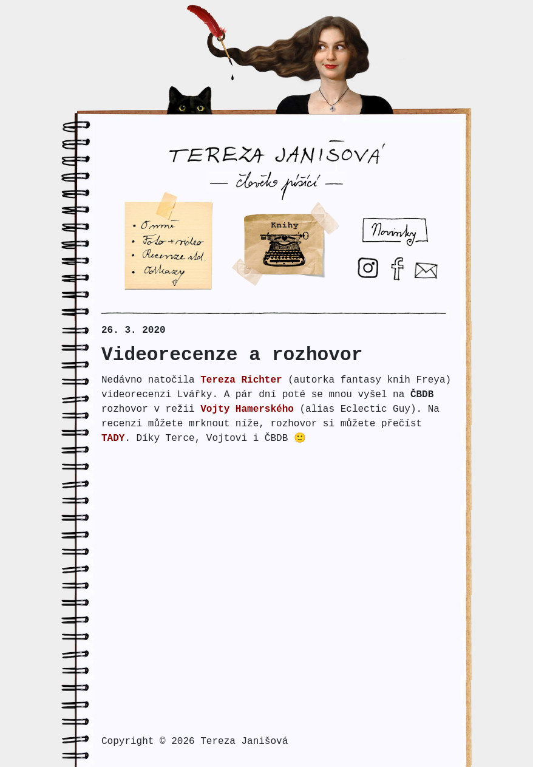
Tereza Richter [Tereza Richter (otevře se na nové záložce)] (241, 380)
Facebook (402, 257)
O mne (136, 224)
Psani (245, 204)
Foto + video (157, 239)
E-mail (430, 265)
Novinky (370, 218)
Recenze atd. (157, 254)
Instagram (372, 257)
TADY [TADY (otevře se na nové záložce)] (112, 438)
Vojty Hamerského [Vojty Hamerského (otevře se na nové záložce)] (247, 409)
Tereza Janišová (277, 143)
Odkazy (139, 269)
